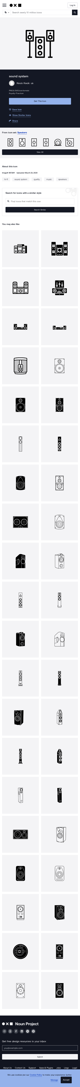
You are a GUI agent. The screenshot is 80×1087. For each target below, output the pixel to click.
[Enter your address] (40, 1048)
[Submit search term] (75, 12)
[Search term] (41, 12)
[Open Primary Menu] (4, 5)
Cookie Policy (36, 1075)
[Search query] (40, 201)
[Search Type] (6, 12)
